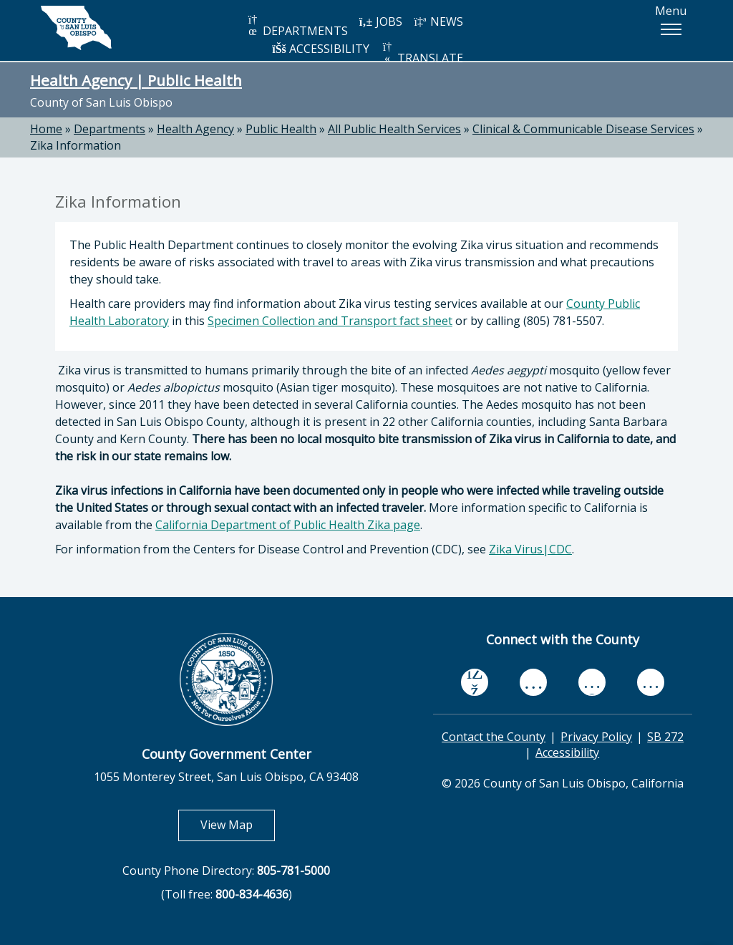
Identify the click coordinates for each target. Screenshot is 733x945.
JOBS (380, 21)
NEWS (438, 21)
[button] (671, 29)
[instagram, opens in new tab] (650, 682)
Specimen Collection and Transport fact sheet (330, 321)
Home (46, 129)
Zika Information (75, 145)
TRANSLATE (421, 53)
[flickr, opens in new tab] (592, 682)
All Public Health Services (394, 129)
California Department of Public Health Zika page (287, 525)
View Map (237, 824)
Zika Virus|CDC (530, 549)
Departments (109, 129)
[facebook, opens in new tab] (474, 682)
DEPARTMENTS (297, 26)
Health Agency (195, 129)
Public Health (281, 129)
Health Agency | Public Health (136, 80)
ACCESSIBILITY (320, 49)
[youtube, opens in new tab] (533, 682)
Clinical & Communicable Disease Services (583, 129)
